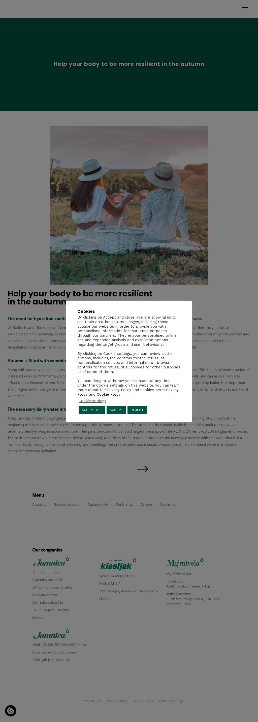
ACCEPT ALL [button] (92, 410)
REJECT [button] (137, 410)
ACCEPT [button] (116, 410)
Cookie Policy (108, 394)
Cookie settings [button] (92, 401)
